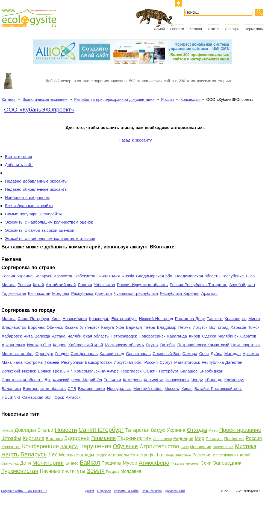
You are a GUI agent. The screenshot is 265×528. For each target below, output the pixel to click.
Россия (167, 99)
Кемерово (132, 379)
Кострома (33, 362)
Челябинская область (88, 336)
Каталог (196, 29)
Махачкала (12, 362)
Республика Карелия (179, 293)
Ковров (60, 344)
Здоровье (77, 438)
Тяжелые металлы (185, 463)
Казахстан (63, 276)
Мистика (245, 446)
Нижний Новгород (156, 318)
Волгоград (219, 327)
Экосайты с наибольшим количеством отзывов (50, 238)
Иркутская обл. (128, 362)
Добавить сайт (19, 164)
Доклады (25, 430)
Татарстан (137, 430)
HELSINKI (11, 397)
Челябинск (228, 336)
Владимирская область (197, 276)
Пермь (184, 327)
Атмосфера (154, 462)
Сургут (166, 362)
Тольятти (112, 379)
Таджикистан (14, 293)
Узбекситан (104, 284)
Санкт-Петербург (33, 318)
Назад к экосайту (135, 140)
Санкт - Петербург (160, 371)
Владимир (166, 327)
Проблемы (234, 438)
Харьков (238, 327)
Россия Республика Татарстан (198, 284)
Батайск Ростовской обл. (218, 388)
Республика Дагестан (91, 293)
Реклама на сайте (126, 490)
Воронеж (36, 327)
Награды (85, 455)
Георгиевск (131, 371)
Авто (213, 430)
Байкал (90, 462)
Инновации (200, 446)
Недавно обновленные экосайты (36, 189)
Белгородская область (44, 388)
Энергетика (162, 439)
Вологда (42, 336)
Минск (254, 318)
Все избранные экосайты (29, 205)
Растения (201, 455)
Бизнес (72, 463)
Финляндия (109, 276)
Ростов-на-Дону (190, 318)
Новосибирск (75, 318)
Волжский (11, 371)
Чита (28, 336)
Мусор (130, 463)
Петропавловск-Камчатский (203, 344)
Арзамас (209, 293)
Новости (177, 29)
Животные (183, 455)
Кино (185, 447)
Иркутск (200, 327)
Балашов (189, 371)
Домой (159, 29)
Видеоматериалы (112, 455)
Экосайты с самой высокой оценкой (39, 230)
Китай (38, 284)
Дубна (216, 353)
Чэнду (197, 379)
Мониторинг (48, 462)
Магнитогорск (187, 362)
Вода (170, 455)
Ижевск (29, 371)
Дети (25, 463)
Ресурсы (112, 472)
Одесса (209, 336)
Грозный (61, 371)
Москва (9, 284)
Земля (95, 470)
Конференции (40, 446)
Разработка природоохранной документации (114, 99)
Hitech (7, 430)
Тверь (149, 327)
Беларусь (43, 276)
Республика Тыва (238, 276)
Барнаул (134, 327)
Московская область (124, 344)
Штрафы (11, 438)
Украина (25, 276)
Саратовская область (22, 379)
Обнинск (55, 327)
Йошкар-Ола (39, 344)
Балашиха (11, 388)
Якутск (152, 344)
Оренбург (44, 353)
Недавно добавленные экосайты (36, 181)
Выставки (54, 438)
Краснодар (190, 99)
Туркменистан (19, 471)
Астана (59, 336)
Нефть (10, 454)
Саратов (248, 336)
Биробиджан (211, 371)
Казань (71, 327)
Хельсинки (153, 379)
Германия (103, 438)
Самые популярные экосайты (33, 214)
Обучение (125, 446)
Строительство (159, 446)
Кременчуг (234, 379)
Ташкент (215, 318)
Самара (190, 353)
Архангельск (13, 344)
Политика (214, 438)
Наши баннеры (152, 490)
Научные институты (62, 471)
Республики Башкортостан (86, 362)
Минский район (148, 388)
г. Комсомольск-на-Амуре (95, 371)
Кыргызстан (39, 293)
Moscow (171, 388)
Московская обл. (17, 353)
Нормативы (254, 29)
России (24, 284)
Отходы (197, 430)
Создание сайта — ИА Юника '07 (24, 490)
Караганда (177, 336)
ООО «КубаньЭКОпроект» (39, 109)
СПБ (72, 388)
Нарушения (95, 446)
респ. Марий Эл (86, 379)
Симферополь (84, 353)
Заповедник (227, 463)
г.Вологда (214, 379)
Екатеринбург (124, 318)
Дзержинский (57, 379)
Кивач (187, 388)
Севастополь (138, 353)
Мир (199, 438)
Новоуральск (119, 388)
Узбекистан (85, 276)
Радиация (183, 438)
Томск (253, 327)
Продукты (111, 463)
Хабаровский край (85, 344)
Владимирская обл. (154, 276)
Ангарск (73, 397)
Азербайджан (242, 284)
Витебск (167, 344)
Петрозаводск (124, 336)
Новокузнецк (178, 379)
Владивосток (14, 327)
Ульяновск (89, 327)
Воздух (158, 430)
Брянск (44, 371)
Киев (55, 318)
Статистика (10, 463)
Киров (194, 336)
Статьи (213, 29)
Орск (59, 397)
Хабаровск (12, 336)
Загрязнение (223, 447)
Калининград (111, 353)
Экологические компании (44, 99)
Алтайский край (61, 284)
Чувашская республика (136, 293)
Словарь (232, 29)
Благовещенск (91, 388)
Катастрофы (142, 455)
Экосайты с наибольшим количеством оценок (49, 222)
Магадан (232, 353)
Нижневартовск (246, 344)
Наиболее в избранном (27, 197)
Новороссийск (152, 336)
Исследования (225, 455)
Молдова (60, 293)
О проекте (104, 490)
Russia (128, 276)
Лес (52, 454)
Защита (69, 446)
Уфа (120, 327)
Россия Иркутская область (142, 284)
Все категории (18, 156)
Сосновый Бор (167, 353)
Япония (85, 284)
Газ (160, 454)
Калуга (107, 327)
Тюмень (52, 362)
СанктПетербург (100, 429)
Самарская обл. (37, 397)
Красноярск (235, 318)
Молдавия (130, 471)
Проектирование (240, 430)
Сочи (204, 353)
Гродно (62, 353)
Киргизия (33, 438)
